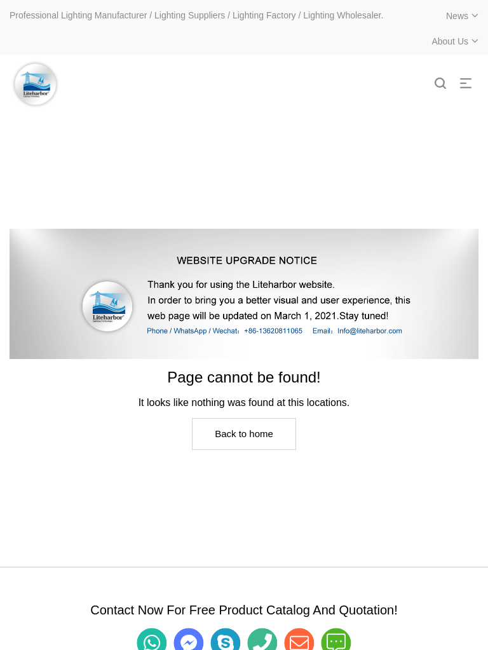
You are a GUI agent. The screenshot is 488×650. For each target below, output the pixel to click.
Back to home (244, 433)
